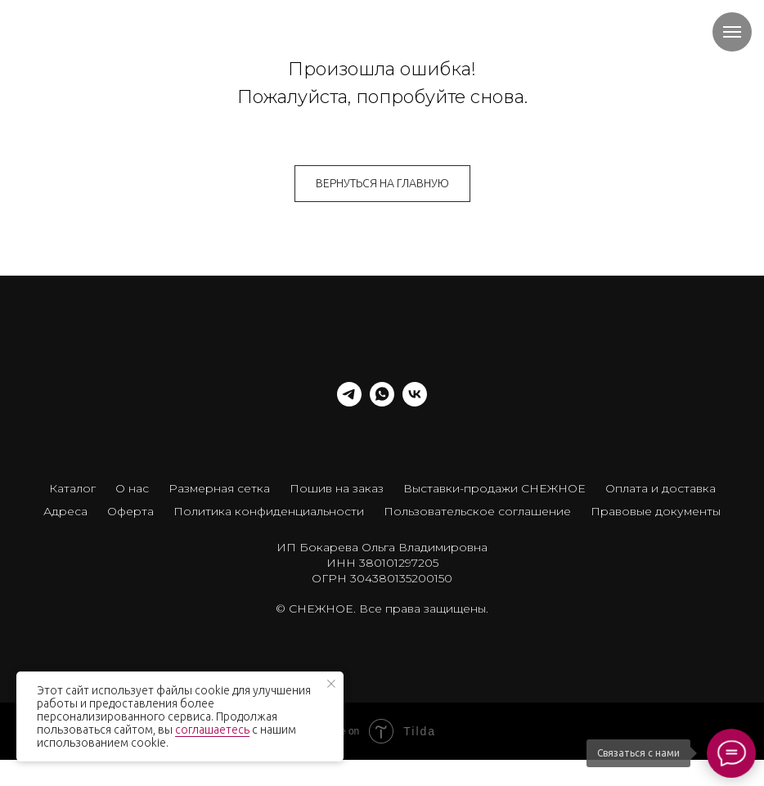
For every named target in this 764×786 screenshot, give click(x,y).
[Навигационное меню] (732, 32)
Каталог (72, 488)
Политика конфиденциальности (268, 511)
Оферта (130, 511)
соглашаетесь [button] (212, 729)
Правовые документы (656, 511)
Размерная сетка (219, 488)
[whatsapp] (382, 402)
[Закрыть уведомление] (331, 684)
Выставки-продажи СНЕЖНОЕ (494, 488)
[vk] (414, 402)
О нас (132, 488)
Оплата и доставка (660, 488)
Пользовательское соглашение (477, 511)
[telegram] (349, 402)
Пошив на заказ (337, 488)
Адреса (65, 511)
